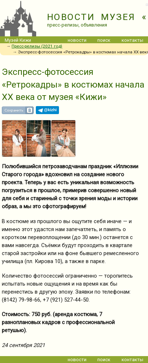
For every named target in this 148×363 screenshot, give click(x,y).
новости (77, 40)
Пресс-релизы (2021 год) (37, 46)
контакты (132, 40)
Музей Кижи (18, 40)
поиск (103, 40)
